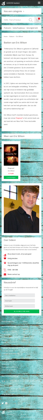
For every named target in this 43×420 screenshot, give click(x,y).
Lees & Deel (6, 342)
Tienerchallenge (7, 359)
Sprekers (5, 340)
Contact (25, 337)
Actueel (25, 331)
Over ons (5, 329)
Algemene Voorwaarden (10, 331)
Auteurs (11, 36)
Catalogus (26, 340)
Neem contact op (14, 274)
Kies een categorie (13, 11)
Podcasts (7, 28)
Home (6, 36)
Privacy (4, 345)
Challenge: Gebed (7, 351)
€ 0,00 (39, 19)
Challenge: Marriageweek (10, 348)
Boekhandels (6, 334)
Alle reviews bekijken (18, 389)
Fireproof (19, 118)
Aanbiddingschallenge (9, 326)
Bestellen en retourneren (10, 337)
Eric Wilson (19, 36)
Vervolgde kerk (32, 28)
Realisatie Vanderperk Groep (29, 411)
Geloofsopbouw (19, 28)
